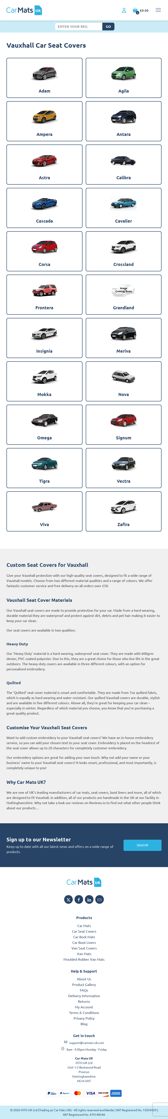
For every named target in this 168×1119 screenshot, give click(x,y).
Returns (84, 1001)
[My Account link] (124, 10)
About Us (84, 979)
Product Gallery (84, 984)
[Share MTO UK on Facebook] (78, 899)
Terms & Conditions (84, 1012)
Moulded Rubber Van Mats (84, 959)
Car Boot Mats (84, 937)
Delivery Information (84, 995)
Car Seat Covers (84, 931)
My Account (84, 1007)
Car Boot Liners (84, 942)
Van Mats (84, 953)
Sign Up (142, 845)
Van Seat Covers (84, 948)
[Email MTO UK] (99, 899)
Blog (84, 1024)
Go (108, 26)
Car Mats (84, 925)
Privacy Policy (84, 1018)
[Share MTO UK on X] (68, 899)
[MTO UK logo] (84, 882)
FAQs (84, 990)
